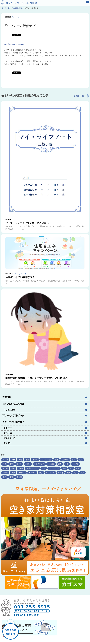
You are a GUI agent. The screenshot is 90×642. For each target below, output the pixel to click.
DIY (71, 468)
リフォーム (15, 17)
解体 (77, 468)
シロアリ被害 (39, 464)
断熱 (56, 460)
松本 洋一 (8, 428)
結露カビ (65, 460)
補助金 (34, 460)
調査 (59, 464)
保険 (68, 473)
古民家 (5, 460)
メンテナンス (54, 468)
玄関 (80, 460)
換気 (66, 464)
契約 (4, 477)
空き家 (19, 477)
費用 (82, 473)
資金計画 (32, 473)
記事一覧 (79, 96)
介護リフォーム (32, 468)
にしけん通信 (9, 410)
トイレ (5, 468)
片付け (60, 473)
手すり (19, 464)
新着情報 (6, 397)
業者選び (21, 473)
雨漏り (27, 464)
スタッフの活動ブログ (13, 422)
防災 (13, 468)
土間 (20, 460)
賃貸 (75, 473)
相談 (13, 473)
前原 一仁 (8, 433)
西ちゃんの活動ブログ (13, 415)
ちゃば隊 (51, 464)
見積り (5, 473)
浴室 (11, 464)
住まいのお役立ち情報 (13, 404)
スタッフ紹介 (46, 460)
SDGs (20, 468)
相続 (41, 473)
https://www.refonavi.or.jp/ (14, 44)
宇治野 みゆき (10, 438)
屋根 (13, 460)
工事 (11, 477)
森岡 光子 (8, 443)
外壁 (4, 464)
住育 (73, 460)
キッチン (75, 464)
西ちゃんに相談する (10, 627)
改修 (43, 468)
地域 (27, 460)
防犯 (64, 468)
